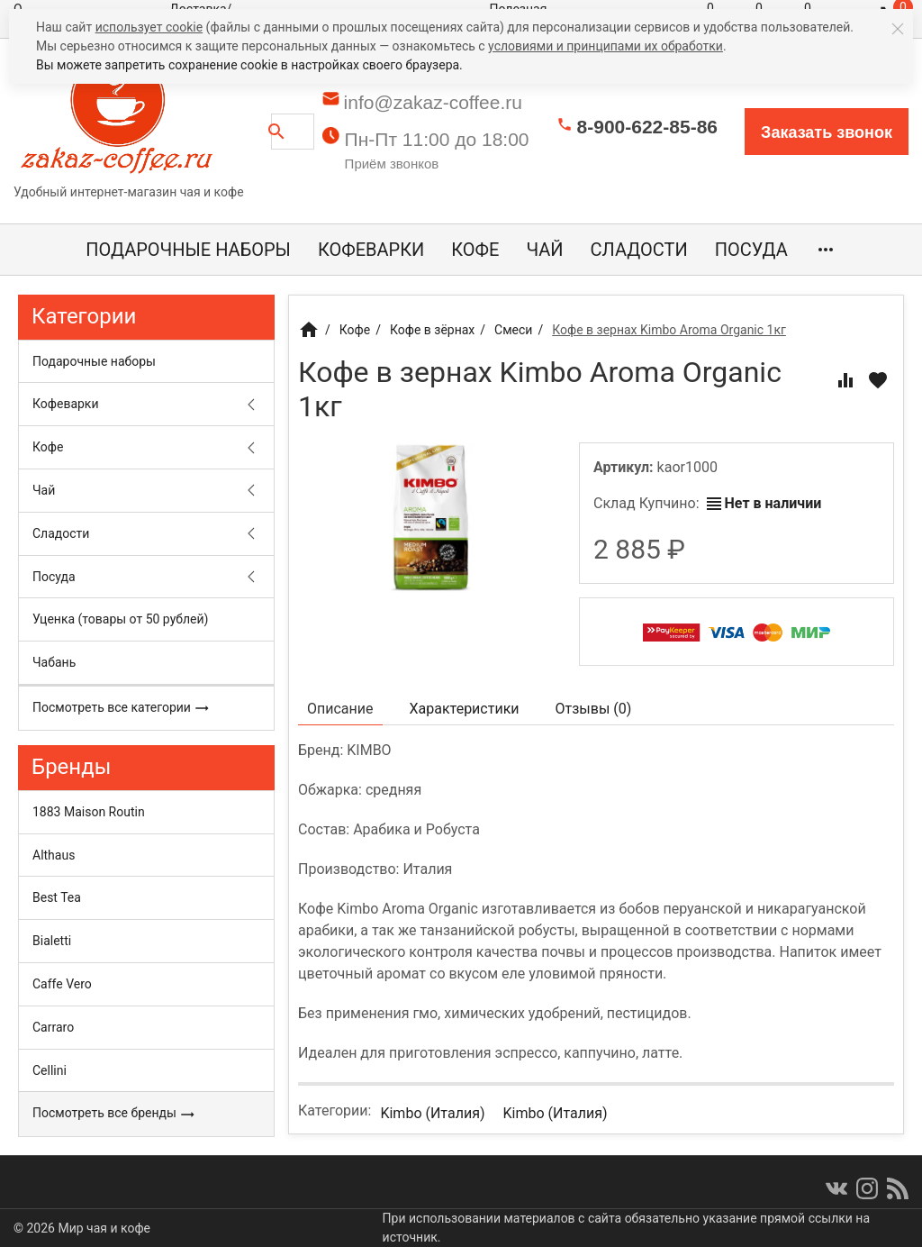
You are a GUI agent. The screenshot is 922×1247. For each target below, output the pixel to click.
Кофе (475, 249)
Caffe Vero (62, 984)
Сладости (639, 249)
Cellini (49, 1070)
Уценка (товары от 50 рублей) (120, 619)
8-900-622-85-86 (647, 126)
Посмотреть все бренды (113, 1114)
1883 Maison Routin (88, 812)
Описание (340, 708)
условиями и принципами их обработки (605, 46)
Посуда (751, 249)
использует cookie (149, 27)
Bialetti (51, 940)
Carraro (53, 1027)
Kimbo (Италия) (432, 1113)
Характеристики (465, 708)
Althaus (53, 855)
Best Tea (56, 897)
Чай (544, 249)
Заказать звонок (826, 132)
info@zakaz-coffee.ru (433, 102)
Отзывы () (594, 708)
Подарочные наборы (188, 249)
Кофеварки (371, 249)
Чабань (54, 662)
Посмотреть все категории (121, 708)
